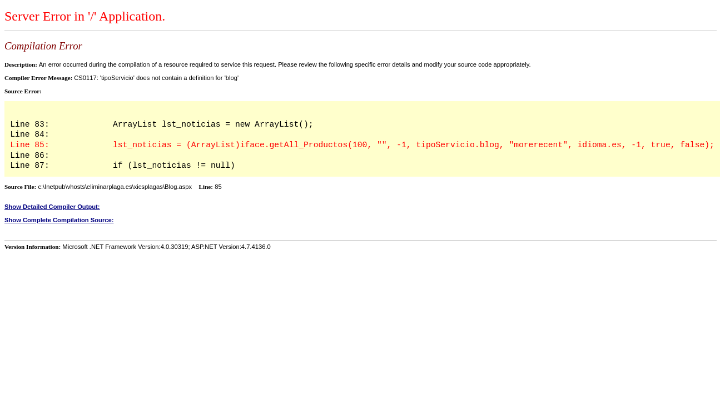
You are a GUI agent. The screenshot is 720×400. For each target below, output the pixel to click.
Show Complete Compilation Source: (58, 220)
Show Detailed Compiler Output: (52, 206)
